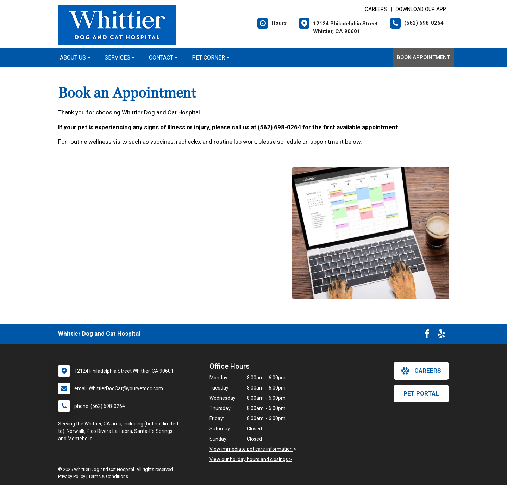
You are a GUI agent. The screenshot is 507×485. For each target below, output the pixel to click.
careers (421, 371)
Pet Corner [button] (211, 57)
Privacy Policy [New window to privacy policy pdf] (71, 476)
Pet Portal (421, 393)
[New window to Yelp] (441, 335)
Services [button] (120, 57)
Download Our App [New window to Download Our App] (421, 9)
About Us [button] (75, 57)
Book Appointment (423, 57)
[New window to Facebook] (427, 335)
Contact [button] (163, 57)
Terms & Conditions (108, 476)
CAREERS (376, 9)
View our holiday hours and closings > (250, 459)
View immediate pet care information (251, 449)
